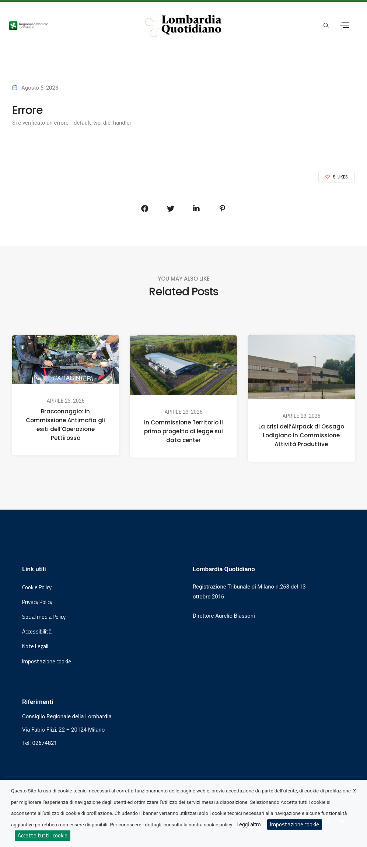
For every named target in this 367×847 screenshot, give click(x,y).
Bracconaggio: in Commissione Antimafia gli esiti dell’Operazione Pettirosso (65, 424)
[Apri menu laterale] (344, 25)
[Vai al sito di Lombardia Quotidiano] (183, 25)
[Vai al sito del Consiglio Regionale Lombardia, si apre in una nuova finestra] (67, 25)
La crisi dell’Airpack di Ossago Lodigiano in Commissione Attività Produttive (301, 435)
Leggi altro (249, 824)
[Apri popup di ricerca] (326, 25)
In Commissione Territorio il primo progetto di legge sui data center (183, 431)
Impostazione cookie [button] (46, 661)
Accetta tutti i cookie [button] (42, 835)
